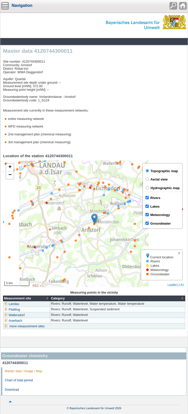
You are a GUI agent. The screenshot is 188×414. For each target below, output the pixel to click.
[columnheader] (26, 298)
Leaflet (172, 285)
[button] (94, 218)
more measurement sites (27, 326)
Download (12, 389)
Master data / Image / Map (23, 371)
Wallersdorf (14, 315)
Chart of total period (19, 380)
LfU (181, 285)
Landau (11, 304)
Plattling (12, 309)
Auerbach (13, 320)
